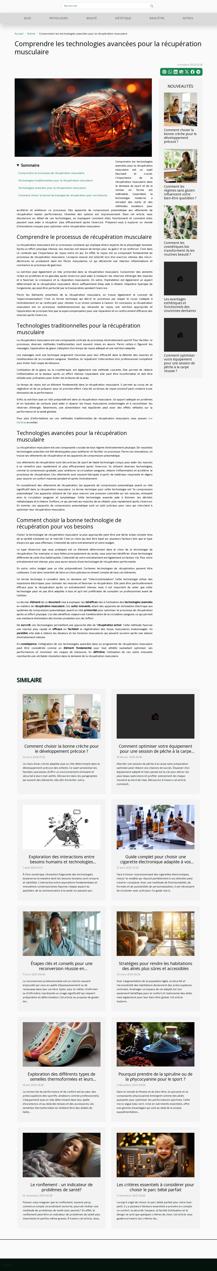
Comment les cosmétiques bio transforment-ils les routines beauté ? (179, 248)
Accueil (19, 33)
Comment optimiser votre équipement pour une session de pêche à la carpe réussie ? (179, 363)
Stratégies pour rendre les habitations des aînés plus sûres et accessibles (155, 965)
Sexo (27, 18)
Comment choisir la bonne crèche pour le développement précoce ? (180, 136)
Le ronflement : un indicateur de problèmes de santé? (61, 1187)
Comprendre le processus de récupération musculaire (51, 172)
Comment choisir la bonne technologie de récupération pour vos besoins (62, 195)
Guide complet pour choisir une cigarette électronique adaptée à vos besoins (155, 862)
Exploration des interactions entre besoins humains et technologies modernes (61, 862)
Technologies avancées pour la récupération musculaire (52, 187)
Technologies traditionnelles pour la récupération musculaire (55, 180)
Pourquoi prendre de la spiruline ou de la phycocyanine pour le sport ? (155, 1076)
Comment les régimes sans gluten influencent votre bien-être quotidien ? (180, 192)
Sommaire (30, 165)
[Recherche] (108, 6)
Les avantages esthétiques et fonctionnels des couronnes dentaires (180, 305)
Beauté (91, 18)
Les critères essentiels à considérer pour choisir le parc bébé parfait (155, 1187)
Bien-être (156, 18)
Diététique (123, 18)
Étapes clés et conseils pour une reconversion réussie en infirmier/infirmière (61, 968)
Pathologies (58, 18)
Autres (188, 18)
